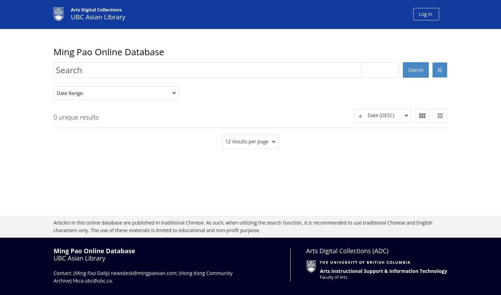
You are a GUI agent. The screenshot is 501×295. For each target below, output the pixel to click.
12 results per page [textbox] (246, 141)
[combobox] (383, 115)
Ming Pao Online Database (109, 52)
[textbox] (383, 115)
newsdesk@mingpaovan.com (144, 273)
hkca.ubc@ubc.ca (92, 280)
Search (415, 70)
